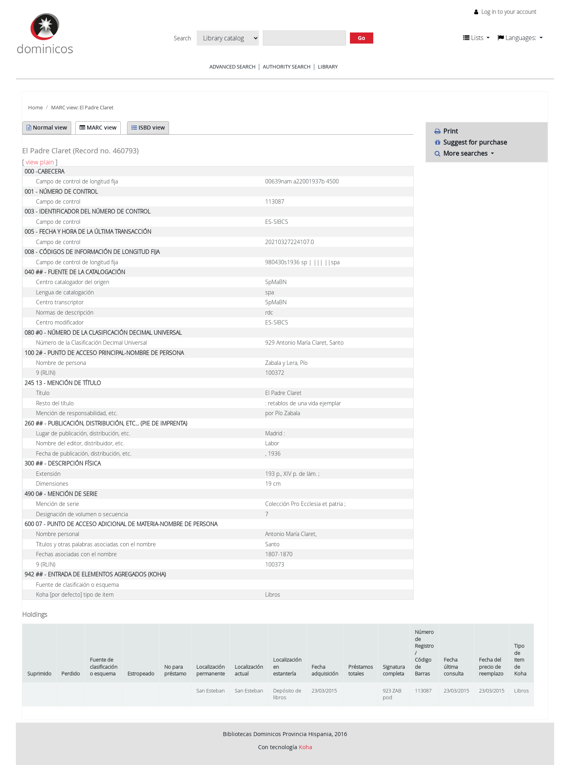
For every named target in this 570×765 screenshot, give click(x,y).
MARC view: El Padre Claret (82, 107)
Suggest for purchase (470, 142)
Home (35, 107)
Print (446, 131)
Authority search (287, 66)
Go (361, 38)
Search (182, 38)
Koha (305, 747)
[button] (476, 38)
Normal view (47, 127)
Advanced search (232, 66)
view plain (40, 162)
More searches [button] (462, 153)
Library (328, 66)
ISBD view (148, 127)
